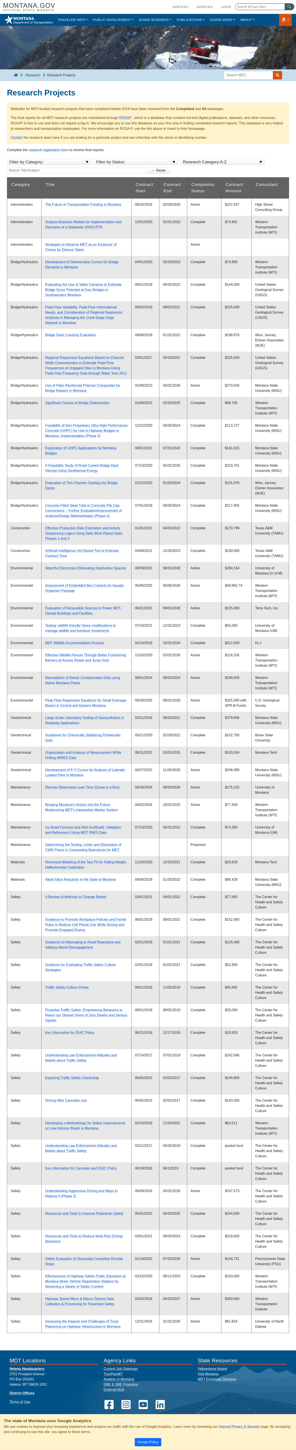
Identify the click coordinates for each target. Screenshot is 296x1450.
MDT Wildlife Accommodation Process (74, 643)
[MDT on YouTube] (143, 1404)
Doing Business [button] (154, 20)
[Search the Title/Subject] (76, 170)
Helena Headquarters (27, 1369)
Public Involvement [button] (112, 20)
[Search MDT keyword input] (248, 75)
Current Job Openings (121, 1369)
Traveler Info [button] (71, 20)
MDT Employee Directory (217, 1379)
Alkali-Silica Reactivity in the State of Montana (80, 879)
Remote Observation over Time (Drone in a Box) (82, 787)
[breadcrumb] (16, 75)
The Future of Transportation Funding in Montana (83, 204)
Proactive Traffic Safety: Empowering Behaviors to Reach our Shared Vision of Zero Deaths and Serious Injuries (86, 1015)
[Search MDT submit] (277, 75)
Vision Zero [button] (221, 20)
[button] (285, 20)
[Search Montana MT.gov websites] (264, 6)
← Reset (158, 170)
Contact (17, 137)
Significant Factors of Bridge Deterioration (77, 403)
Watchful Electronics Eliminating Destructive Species (85, 568)
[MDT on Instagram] (126, 1404)
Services (180, 6)
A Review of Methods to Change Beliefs (75, 897)
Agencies (205, 6)
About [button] (246, 20)
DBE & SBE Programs (121, 1384)
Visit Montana (208, 1374)
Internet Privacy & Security (239, 1426)
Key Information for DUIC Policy (69, 1032)
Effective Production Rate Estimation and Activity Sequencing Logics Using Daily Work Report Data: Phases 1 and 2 (84, 533)
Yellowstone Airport (212, 1369)
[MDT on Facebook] (109, 1404)
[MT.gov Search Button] (289, 6)
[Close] (148, 1442)
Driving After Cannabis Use (66, 1100)
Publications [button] (189, 20)
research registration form (48, 150)
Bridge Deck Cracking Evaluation (70, 335)
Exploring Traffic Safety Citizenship (72, 1078)
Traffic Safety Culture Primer (67, 987)
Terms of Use (20, 1402)
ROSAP (125, 118)
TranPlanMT (113, 1374)
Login (226, 6)
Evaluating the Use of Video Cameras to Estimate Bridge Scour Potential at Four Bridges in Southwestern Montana (83, 290)
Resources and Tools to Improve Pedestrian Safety (84, 1213)
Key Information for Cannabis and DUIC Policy (81, 1168)
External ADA (114, 1390)
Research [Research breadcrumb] (32, 75)
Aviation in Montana (119, 1379)
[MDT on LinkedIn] (160, 1404)
